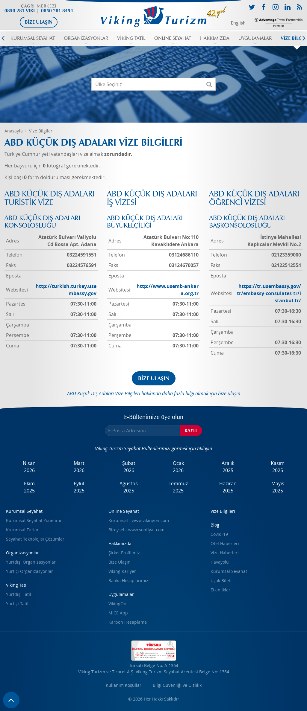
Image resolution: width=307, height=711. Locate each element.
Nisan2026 (29, 467)
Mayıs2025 (277, 487)
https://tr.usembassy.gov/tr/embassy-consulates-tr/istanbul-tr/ (269, 293)
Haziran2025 (228, 487)
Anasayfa (13, 131)
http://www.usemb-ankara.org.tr (168, 290)
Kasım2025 (278, 467)
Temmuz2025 (178, 487)
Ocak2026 (178, 467)
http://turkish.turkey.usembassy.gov (66, 290)
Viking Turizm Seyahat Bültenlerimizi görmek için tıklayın (153, 448)
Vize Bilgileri (41, 131)
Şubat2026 (128, 467)
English (238, 23)
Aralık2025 (228, 467)
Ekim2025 (29, 487)
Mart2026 (79, 467)
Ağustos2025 (129, 487)
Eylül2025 (79, 487)
